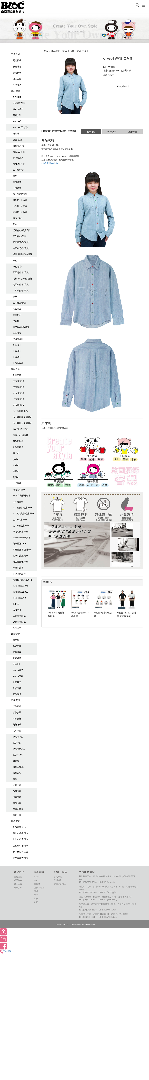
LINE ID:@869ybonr (108, 917)
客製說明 (111, 132)
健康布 (16, 471)
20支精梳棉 (18, 381)
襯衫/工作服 (18, 145)
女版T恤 (17, 742)
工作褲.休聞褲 (19, 303)
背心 (15, 224)
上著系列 (17, 351)
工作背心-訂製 (19, 236)
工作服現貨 (18, 170)
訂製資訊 (15, 700)
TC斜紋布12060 (20, 592)
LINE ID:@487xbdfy (108, 899)
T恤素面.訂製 (19, 103)
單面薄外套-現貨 (21, 272)
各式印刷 (17, 646)
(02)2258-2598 (90, 882)
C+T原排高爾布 (20, 411)
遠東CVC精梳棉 (20, 435)
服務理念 (17, 66)
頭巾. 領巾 (18, 218)
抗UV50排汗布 (20, 519)
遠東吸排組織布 (20, 555)
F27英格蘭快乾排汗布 (23, 513)
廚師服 (16, 133)
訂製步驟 (17, 712)
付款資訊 (17, 718)
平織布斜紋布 (19, 573)
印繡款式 (15, 634)
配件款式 (17, 694)
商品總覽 (15, 91)
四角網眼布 (18, 441)
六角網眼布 (18, 447)
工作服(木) (18, 363)
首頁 (46, 51)
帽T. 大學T (18, 109)
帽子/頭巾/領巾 (20, 194)
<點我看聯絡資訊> (49, 163)
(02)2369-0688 (90, 892)
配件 (36, 895)
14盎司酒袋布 (19, 622)
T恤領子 (17, 664)
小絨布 (16, 459)
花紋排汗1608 (19, 543)
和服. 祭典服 (19, 164)
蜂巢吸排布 (18, 567)
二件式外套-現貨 (21, 290)
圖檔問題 (17, 803)
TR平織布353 (19, 597)
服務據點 (15, 821)
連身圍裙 (17, 182)
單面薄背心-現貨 (21, 242)
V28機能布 (18, 501)
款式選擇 (17, 658)
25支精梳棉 (18, 387)
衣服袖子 (17, 682)
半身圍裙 (17, 188)
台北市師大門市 (20, 839)
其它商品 (17, 308)
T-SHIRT (17, 97)
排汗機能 (17, 483)
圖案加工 (17, 640)
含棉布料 (17, 375)
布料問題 (17, 791)
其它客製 (17, 333)
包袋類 (16, 321)
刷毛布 (16, 477)
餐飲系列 (17, 345)
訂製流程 (17, 706)
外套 (15, 260)
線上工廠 (17, 79)
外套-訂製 (17, 266)
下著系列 (17, 357)
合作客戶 (17, 85)
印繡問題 (17, 797)
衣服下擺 (17, 688)
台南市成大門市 (20, 858)
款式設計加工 (60, 884)
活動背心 (17, 772)
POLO (36, 880)
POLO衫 (17, 121)
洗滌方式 (132, 132)
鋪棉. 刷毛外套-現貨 (22, 278)
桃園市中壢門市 (20, 845)
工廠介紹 (15, 54)
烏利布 (16, 604)
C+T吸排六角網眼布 (22, 423)
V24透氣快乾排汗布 (22, 507)
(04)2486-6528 (90, 910)
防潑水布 (17, 610)
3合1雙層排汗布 (20, 429)
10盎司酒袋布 (19, 616)
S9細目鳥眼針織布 (22, 495)
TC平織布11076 (20, 585)
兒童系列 (17, 315)
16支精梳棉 (18, 399)
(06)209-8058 (89, 917)
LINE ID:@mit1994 (107, 910)
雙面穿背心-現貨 (21, 248)
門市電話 (5, 951)
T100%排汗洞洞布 (22, 537)
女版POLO (18, 754)
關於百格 (17, 60)
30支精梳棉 (18, 393)
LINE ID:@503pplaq (108, 892)
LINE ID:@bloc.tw (107, 882)
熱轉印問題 (18, 809)
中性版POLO (19, 748)
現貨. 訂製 (18, 139)
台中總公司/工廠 (21, 851)
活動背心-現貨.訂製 (22, 230)
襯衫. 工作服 (19, 152)
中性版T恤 (18, 736)
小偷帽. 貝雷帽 (20, 206)
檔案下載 (17, 815)
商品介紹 (91, 132)
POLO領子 (18, 670)
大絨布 (16, 465)
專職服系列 (18, 157)
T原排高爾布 (19, 489)
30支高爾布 (18, 405)
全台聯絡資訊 (19, 827)
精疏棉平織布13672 (22, 580)
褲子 (15, 296)
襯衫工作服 (18, 766)
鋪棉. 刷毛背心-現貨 (22, 254)
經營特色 (17, 72)
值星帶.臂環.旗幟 (21, 327)
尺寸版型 (17, 730)
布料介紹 (15, 369)
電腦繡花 (17, 652)
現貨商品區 (18, 339)
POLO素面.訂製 (20, 127)
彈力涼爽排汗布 (20, 531)
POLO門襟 (18, 676)
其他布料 (17, 628)
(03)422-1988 (89, 899)
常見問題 (17, 784)
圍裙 (15, 176)
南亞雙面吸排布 (20, 561)
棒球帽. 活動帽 (20, 212)
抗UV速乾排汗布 (21, 525)
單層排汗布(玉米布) (22, 549)
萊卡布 (16, 453)
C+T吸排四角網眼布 (22, 417)
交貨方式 (17, 724)
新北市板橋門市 (20, 833)
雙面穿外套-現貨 (21, 284)
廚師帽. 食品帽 (20, 200)
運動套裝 (17, 115)
